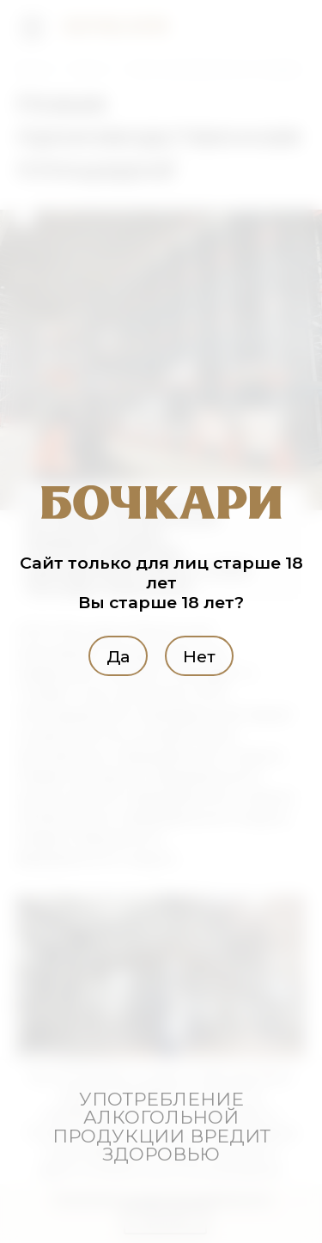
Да (118, 655)
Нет (199, 655)
